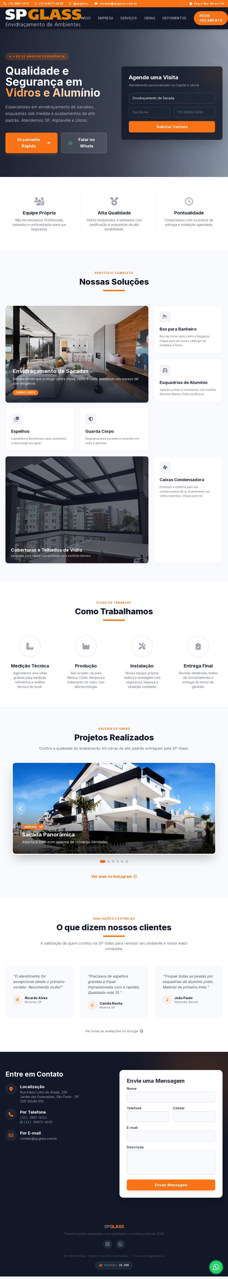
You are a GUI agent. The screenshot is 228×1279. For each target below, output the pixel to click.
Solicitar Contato (172, 126)
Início (86, 18)
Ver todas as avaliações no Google (114, 1031)
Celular (179, 1108)
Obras (149, 18)
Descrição (135, 1147)
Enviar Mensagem (171, 1185)
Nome (132, 1088)
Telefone (134, 1108)
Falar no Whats (82, 142)
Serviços (128, 18)
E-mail (132, 1128)
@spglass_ (79, 3)
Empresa (105, 18)
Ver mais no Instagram (114, 876)
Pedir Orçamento (211, 18)
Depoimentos (175, 18)
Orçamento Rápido (33, 142)
